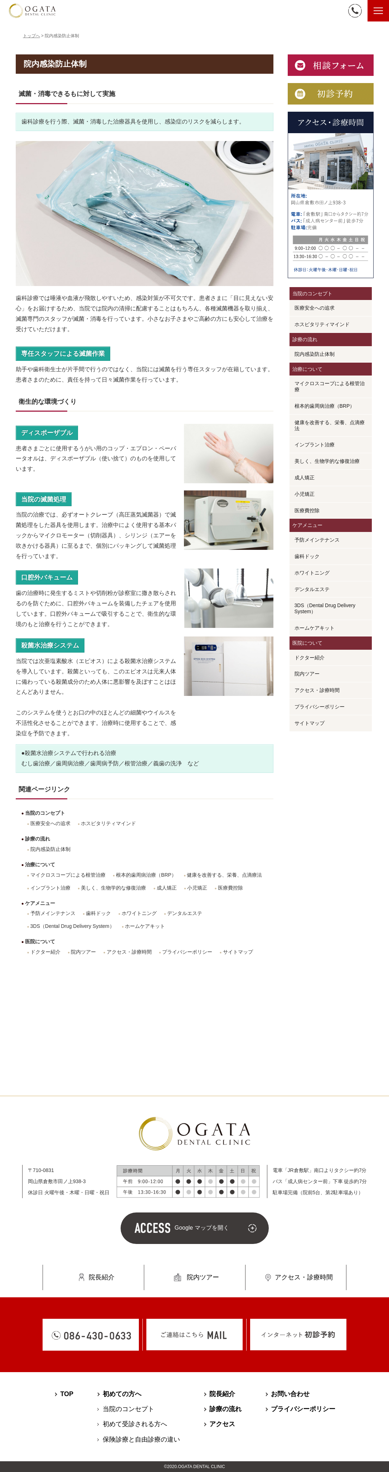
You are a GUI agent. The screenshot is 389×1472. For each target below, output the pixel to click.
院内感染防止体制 (50, 849)
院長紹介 (102, 1276)
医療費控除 (230, 888)
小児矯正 (197, 888)
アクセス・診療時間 (129, 952)
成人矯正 (167, 888)
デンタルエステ (184, 913)
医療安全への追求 (50, 823)
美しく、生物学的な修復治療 (113, 888)
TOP (66, 1393)
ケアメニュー (40, 903)
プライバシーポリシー (187, 952)
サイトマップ (238, 952)
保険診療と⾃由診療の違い (141, 1438)
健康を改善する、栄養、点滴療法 (224, 875)
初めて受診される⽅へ (135, 1423)
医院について (40, 941)
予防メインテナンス (53, 913)
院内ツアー (83, 952)
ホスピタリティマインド (108, 823)
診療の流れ (37, 839)
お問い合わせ (290, 1393)
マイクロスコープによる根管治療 (68, 875)
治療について (40, 864)
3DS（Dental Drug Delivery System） (72, 926)
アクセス (222, 1423)
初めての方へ (122, 1393)
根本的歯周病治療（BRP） (146, 875)
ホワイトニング (139, 913)
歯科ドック (98, 913)
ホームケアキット (145, 926)
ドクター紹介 (45, 952)
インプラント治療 (50, 888)
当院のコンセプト (45, 813)
